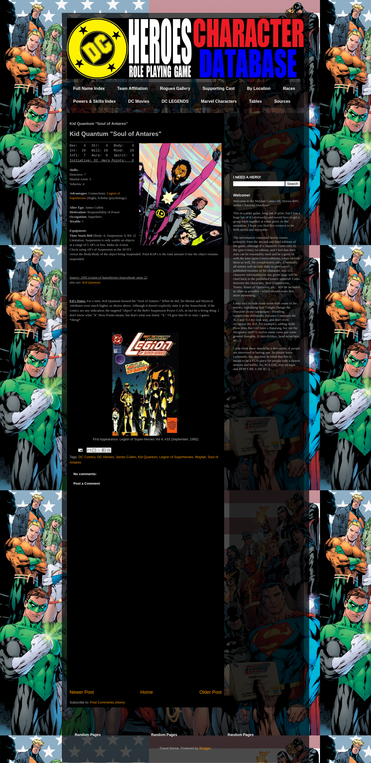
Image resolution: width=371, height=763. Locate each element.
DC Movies (138, 101)
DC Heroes (105, 457)
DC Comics (87, 457)
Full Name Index (89, 88)
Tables (255, 101)
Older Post (210, 692)
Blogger (205, 748)
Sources (282, 101)
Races (289, 88)
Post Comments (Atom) (107, 702)
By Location (259, 88)
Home (146, 692)
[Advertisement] (146, 646)
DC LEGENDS (175, 101)
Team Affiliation (132, 88)
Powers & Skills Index (94, 101)
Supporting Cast (218, 88)
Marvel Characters (219, 101)
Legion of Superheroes (176, 457)
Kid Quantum (91, 282)
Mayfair (200, 457)
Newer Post (82, 692)
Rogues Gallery (175, 88)
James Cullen (126, 457)
